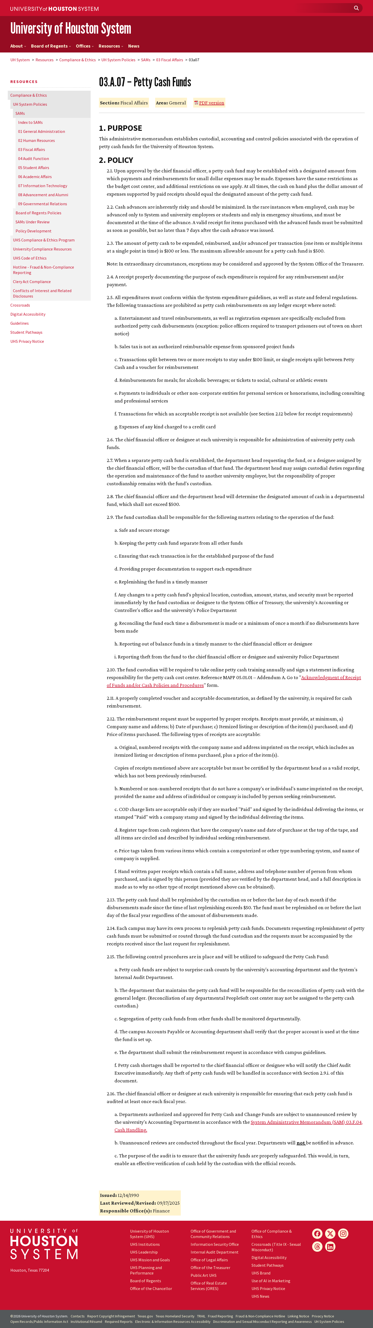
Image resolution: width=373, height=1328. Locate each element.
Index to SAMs (30, 122)
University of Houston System (70, 28)
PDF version (211, 102)
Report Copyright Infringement (111, 1316)
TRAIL (201, 1316)
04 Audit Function (33, 158)
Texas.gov (145, 1316)
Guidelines (19, 323)
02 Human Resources (36, 140)
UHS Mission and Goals (150, 1259)
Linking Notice (298, 1316)
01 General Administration (41, 131)
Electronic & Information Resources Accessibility (173, 1321)
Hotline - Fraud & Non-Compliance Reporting (43, 269)
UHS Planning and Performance (146, 1270)
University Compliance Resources (42, 249)
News (133, 46)
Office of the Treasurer (210, 1267)
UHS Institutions (145, 1244)
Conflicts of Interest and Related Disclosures (42, 293)
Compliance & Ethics (77, 59)
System (20, 59)
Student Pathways (26, 332)
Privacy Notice (323, 1316)
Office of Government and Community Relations (213, 1233)
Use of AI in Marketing (271, 1280)
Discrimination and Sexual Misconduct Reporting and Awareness (262, 1321)
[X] (330, 1233)
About (18, 46)
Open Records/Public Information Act (39, 1321)
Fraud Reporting (220, 1316)
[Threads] (317, 1246)
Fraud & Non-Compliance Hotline (260, 1316)
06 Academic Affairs (35, 176)
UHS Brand (261, 1273)
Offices (85, 46)
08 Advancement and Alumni (43, 194)
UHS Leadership (144, 1252)
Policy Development (34, 230)
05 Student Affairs (33, 167)
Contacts (78, 1316)
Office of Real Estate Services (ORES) (209, 1285)
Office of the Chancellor (151, 1288)
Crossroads (20, 305)
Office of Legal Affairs (209, 1259)
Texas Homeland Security (175, 1316)
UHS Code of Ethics (30, 258)
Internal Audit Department (215, 1252)
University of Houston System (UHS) (149, 1233)
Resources (111, 46)
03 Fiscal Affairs (169, 59)
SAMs (145, 59)
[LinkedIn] (330, 1246)
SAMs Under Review (32, 221)
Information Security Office (215, 1244)
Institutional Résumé (86, 1321)
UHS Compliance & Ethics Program (44, 239)
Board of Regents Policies (38, 212)
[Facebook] (317, 1233)
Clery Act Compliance (32, 281)
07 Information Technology (42, 185)
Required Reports (119, 1321)
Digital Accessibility (27, 314)
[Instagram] (343, 1233)
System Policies (118, 59)
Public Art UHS (204, 1275)
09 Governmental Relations (42, 203)
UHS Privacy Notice (27, 341)
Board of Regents (51, 46)
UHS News (260, 1296)
